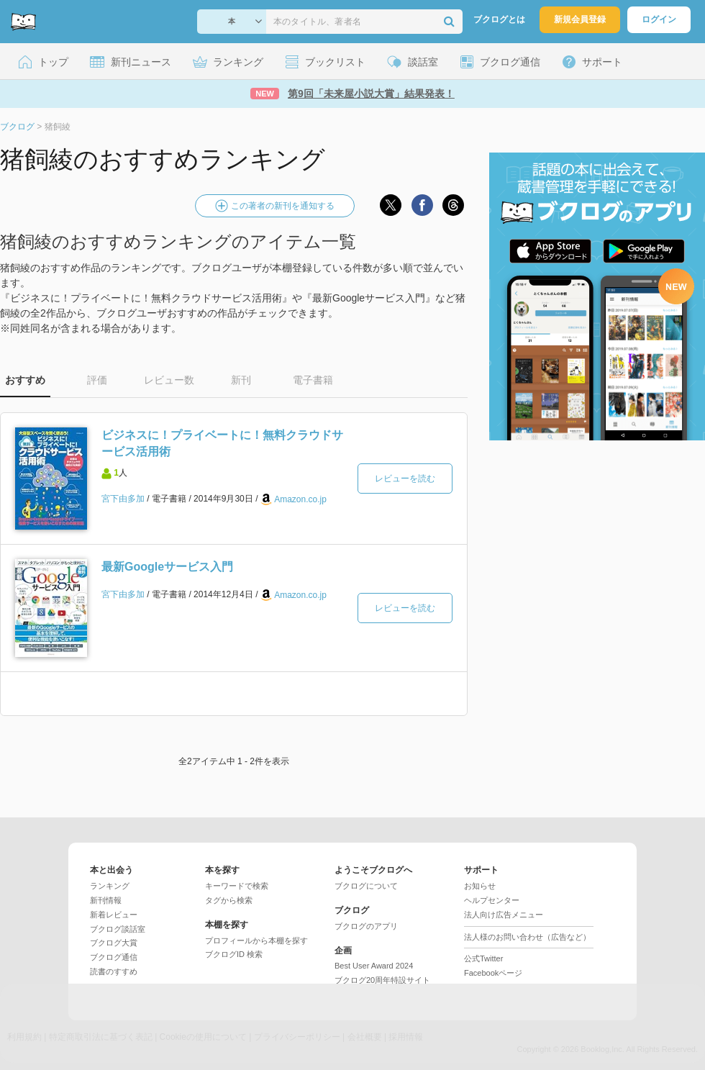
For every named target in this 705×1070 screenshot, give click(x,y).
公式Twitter (483, 958)
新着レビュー (113, 914)
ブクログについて (366, 885)
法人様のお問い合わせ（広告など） (527, 937)
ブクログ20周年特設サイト (382, 980)
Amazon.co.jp (300, 499)
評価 (97, 380)
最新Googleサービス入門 (167, 567)
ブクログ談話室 (117, 929)
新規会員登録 (580, 19)
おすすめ (25, 380)
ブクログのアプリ (366, 926)
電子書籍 (313, 380)
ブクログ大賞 (113, 942)
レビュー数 (169, 380)
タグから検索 (229, 900)
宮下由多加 (123, 499)
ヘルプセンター (491, 900)
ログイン (659, 19)
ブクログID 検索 (234, 954)
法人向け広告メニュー (503, 914)
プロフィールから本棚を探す (256, 940)
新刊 (241, 380)
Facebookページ (493, 973)
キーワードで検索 (236, 885)
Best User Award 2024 (374, 965)
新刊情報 (106, 900)
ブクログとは (499, 19)
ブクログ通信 (113, 957)
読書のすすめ (113, 971)
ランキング (109, 885)
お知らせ (480, 885)
